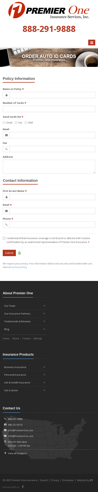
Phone (8, 218)
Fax (18, 122)
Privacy (55, 480)
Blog (24, 329)
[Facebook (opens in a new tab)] (23, 487)
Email (7, 122)
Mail (29, 122)
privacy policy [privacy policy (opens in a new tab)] (19, 267)
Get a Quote (24, 390)
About (16, 338)
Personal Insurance (24, 374)
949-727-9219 (15, 424)
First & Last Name (15, 191)
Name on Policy (13, 89)
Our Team (24, 305)
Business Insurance (24, 367)
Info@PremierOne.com (20, 430)
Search (44, 480)
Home (6, 338)
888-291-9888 (15, 419)
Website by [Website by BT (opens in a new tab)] (85, 480)
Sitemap (38, 338)
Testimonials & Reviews (24, 321)
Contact (26, 338)
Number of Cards (14, 103)
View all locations (17, 453)
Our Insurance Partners (24, 313)
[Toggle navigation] (91, 43)
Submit (9, 253)
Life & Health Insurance (24, 382)
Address (8, 156)
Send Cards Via (13, 116)
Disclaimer (68, 480)
